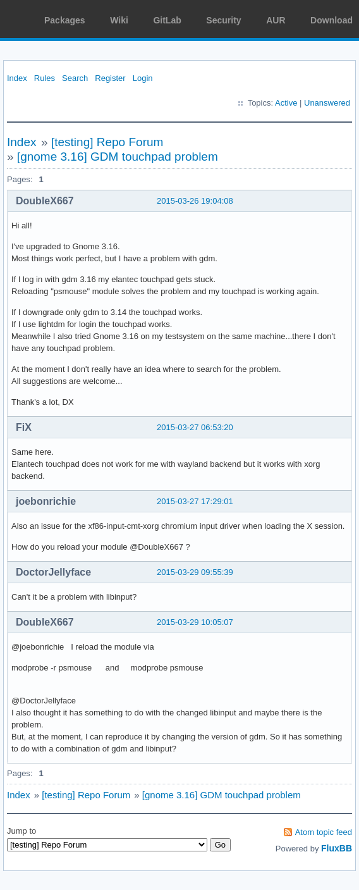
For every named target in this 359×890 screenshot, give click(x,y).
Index (17, 78)
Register (110, 78)
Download (331, 20)
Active (286, 103)
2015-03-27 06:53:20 (195, 427)
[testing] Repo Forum (107, 142)
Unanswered (327, 103)
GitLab (167, 20)
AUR (275, 20)
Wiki (119, 20)
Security (223, 20)
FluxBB (336, 848)
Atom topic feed (323, 832)
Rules (44, 78)
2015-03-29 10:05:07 (195, 622)
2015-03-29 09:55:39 (195, 572)
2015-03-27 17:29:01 (195, 501)
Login (143, 78)
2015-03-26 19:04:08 (195, 201)
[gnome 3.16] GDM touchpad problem (117, 156)
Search (75, 78)
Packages (64, 20)
